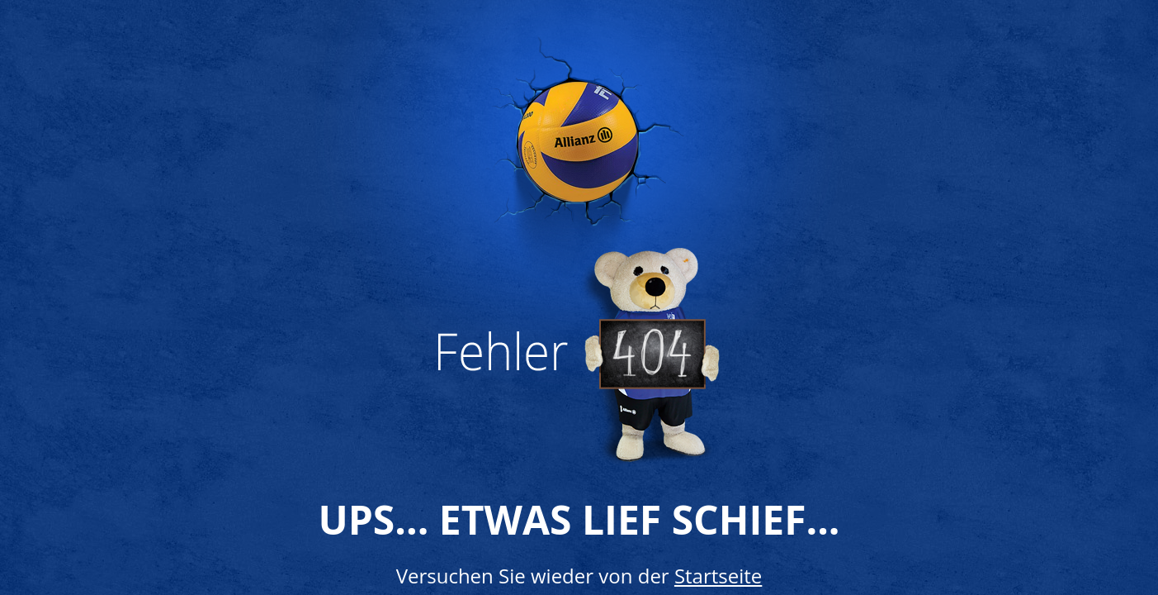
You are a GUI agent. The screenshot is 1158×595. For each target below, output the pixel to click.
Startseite (718, 575)
